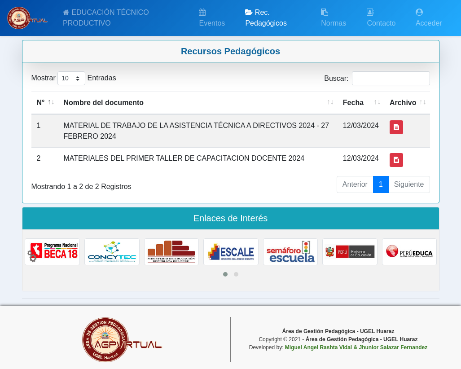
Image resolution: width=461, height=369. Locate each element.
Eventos (212, 18)
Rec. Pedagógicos (266, 18)
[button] (225, 274)
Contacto (381, 18)
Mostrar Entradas (73, 78)
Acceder (429, 18)
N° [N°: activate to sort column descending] (41, 102)
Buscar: (377, 78)
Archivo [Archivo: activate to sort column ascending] (403, 102)
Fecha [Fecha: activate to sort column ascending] (353, 102)
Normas (333, 18)
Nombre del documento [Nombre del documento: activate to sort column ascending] (103, 102)
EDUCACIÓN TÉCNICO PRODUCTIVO (106, 18)
